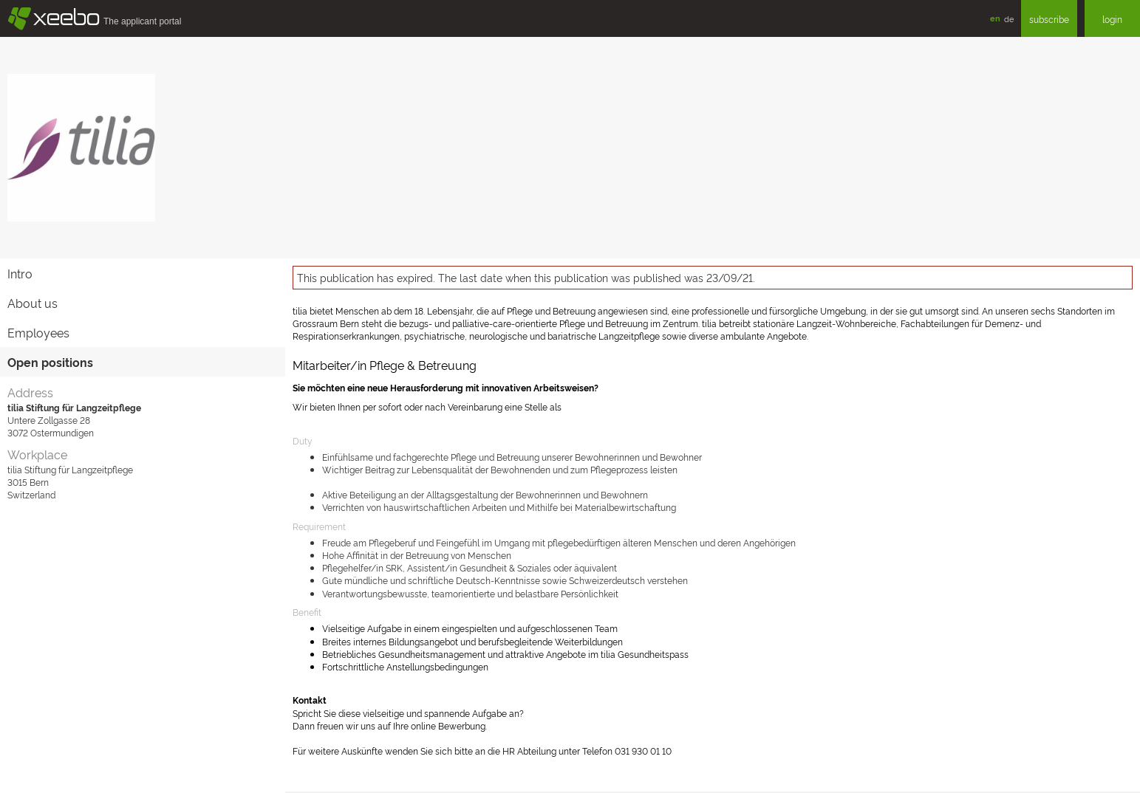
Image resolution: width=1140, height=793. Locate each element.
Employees (38, 332)
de (1009, 18)
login (1112, 19)
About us (32, 303)
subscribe (1049, 19)
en (995, 18)
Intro (20, 273)
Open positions (50, 362)
